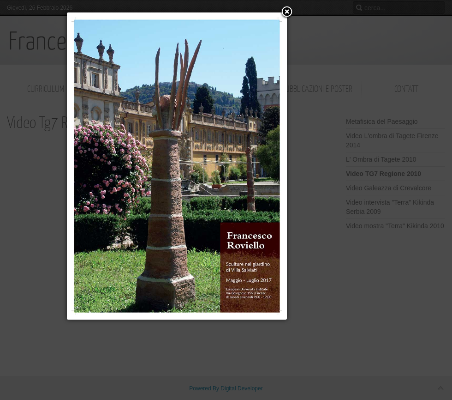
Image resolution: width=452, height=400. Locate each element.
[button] (287, 12)
